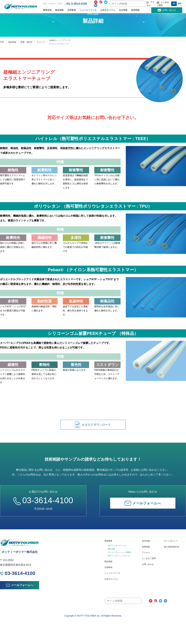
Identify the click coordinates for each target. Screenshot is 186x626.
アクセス (146, 552)
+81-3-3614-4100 (76, 3)
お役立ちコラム (107, 10)
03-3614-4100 (43, 500)
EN (179, 3)
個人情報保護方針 (172, 547)
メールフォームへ (143, 503)
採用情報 (135, 10)
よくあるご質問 (149, 558)
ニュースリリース (88, 10)
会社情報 (123, 10)
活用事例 (71, 10)
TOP (2, 42)
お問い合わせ (148, 564)
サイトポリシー (171, 541)
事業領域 (47, 10)
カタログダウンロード (93, 424)
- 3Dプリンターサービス (116, 545)
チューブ (41, 42)
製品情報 (59, 10)
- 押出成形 (111, 549)
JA (174, 3)
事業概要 (108, 541)
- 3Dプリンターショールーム (118, 556)
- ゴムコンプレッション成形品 (119, 552)
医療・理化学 (26, 42)
